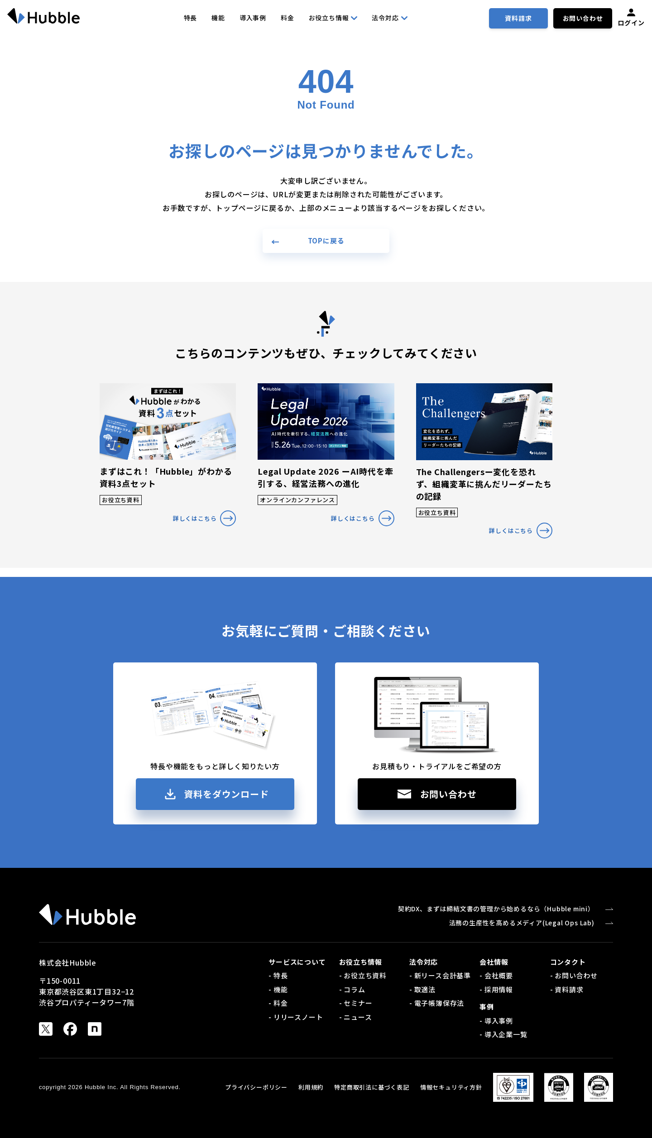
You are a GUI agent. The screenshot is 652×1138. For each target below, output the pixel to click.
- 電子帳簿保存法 (436, 1003)
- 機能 (278, 989)
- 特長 (278, 975)
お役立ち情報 (333, 17)
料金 (287, 17)
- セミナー (356, 1003)
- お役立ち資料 (363, 975)
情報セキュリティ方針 (451, 1087)
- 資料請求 (567, 989)
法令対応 (389, 17)
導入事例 (253, 17)
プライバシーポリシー (256, 1087)
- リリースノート (295, 1017)
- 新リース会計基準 (440, 975)
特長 (190, 17)
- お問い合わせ (574, 975)
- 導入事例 (496, 1020)
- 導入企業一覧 (503, 1034)
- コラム (352, 989)
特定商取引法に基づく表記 (371, 1087)
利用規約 (310, 1087)
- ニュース (355, 1017)
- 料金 (278, 1003)
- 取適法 (422, 989)
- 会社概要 (496, 975)
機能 (218, 17)
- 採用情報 (496, 989)
